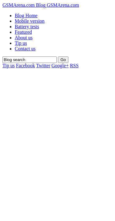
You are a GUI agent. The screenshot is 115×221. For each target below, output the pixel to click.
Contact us (25, 48)
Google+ (60, 65)
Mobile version (29, 21)
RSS (74, 65)
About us (24, 37)
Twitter (43, 65)
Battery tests (27, 26)
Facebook (25, 65)
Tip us (21, 43)
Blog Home (26, 15)
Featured (23, 32)
